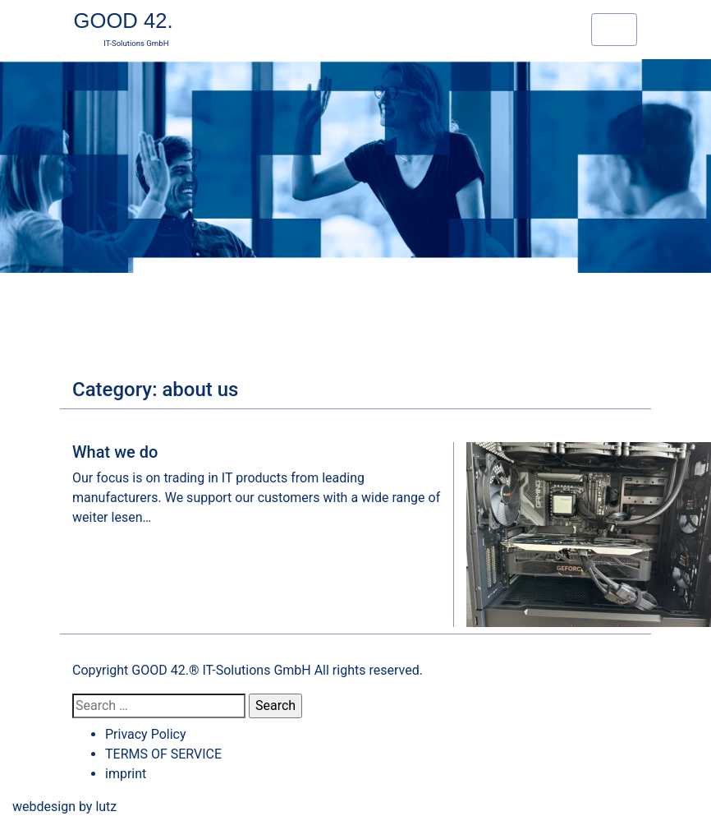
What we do (115, 452)
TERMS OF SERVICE (163, 754)
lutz (106, 806)
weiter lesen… (111, 517)
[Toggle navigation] (614, 29)
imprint (125, 774)
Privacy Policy (145, 734)
